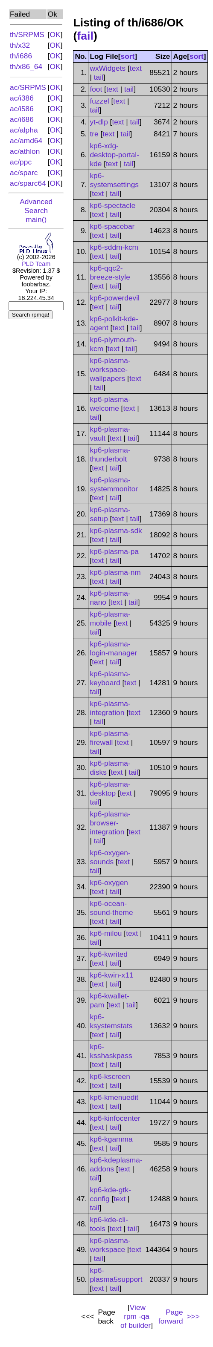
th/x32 (20, 45)
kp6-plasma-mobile (110, 618)
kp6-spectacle (112, 205)
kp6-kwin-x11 (111, 975)
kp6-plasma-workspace (110, 1245)
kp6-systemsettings (114, 180)
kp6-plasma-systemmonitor (114, 484)
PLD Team (36, 263)
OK (55, 34)
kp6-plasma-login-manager (113, 648)
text (136, 68)
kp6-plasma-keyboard (110, 678)
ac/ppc (21, 162)
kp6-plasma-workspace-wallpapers (110, 369)
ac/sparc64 (28, 183)
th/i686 (21, 56)
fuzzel (99, 101)
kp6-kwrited (109, 954)
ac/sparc (24, 172)
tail (98, 77)
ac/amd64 (26, 140)
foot (96, 89)
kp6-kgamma (111, 1139)
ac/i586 (22, 108)
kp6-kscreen (110, 1076)
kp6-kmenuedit (114, 1097)
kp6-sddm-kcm (114, 247)
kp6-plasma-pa (114, 551)
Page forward (170, 1316)
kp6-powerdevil (115, 298)
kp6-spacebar (112, 226)
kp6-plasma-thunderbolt (110, 454)
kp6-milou (106, 933)
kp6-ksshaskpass (111, 1051)
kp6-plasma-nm (115, 572)
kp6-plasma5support (116, 1275)
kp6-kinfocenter (115, 1118)
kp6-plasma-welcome (110, 403)
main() (36, 219)
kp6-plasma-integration (110, 708)
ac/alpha (24, 130)
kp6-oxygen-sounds (110, 857)
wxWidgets (107, 68)
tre (94, 134)
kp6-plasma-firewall (110, 738)
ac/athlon (25, 151)
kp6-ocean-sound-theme (111, 908)
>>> (192, 1316)
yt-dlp (99, 122)
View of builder (135, 1316)
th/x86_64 (26, 66)
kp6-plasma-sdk (116, 530)
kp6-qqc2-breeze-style (110, 272)
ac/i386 (22, 98)
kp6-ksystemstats (111, 1021)
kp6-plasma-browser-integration (110, 823)
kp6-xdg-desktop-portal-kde (114, 154)
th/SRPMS (27, 34)
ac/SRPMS (28, 87)
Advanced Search (36, 206)
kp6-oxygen (109, 882)
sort (128, 56)
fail (85, 35)
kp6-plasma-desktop (110, 788)
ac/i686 (22, 119)
